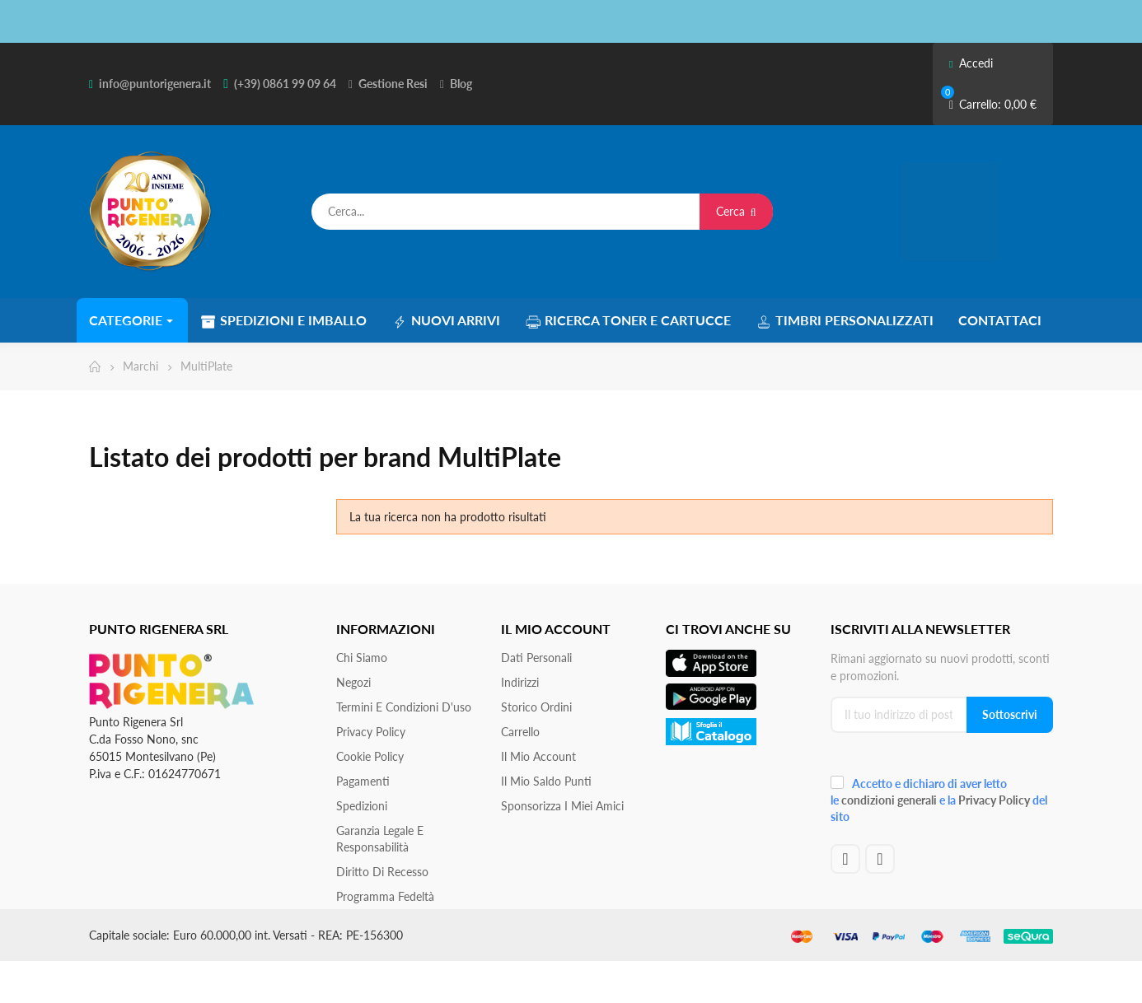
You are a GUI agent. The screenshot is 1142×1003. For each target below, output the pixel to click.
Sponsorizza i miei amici (562, 806)
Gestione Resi (393, 84)
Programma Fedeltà (385, 896)
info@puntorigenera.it (155, 84)
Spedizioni (361, 806)
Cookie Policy (370, 756)
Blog (461, 84)
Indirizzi (520, 682)
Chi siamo (361, 658)
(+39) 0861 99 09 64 (285, 84)
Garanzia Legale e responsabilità (380, 838)
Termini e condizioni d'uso (403, 707)
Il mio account (538, 756)
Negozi (353, 682)
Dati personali (536, 658)
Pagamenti (363, 781)
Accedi (971, 63)
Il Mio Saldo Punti (546, 781)
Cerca (736, 211)
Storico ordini (536, 707)
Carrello (520, 732)
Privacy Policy (370, 732)
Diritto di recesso (382, 872)
